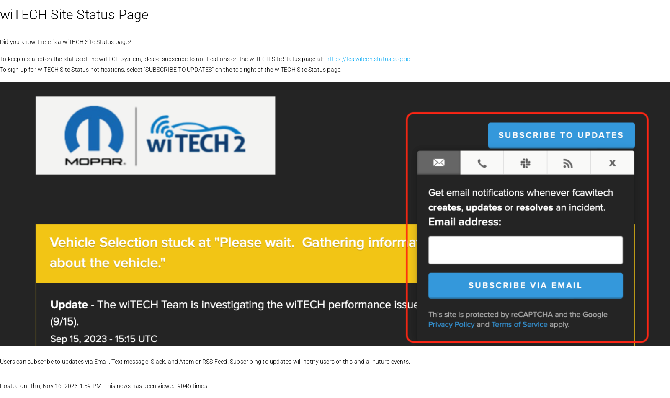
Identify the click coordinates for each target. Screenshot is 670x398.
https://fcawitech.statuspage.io (368, 59)
